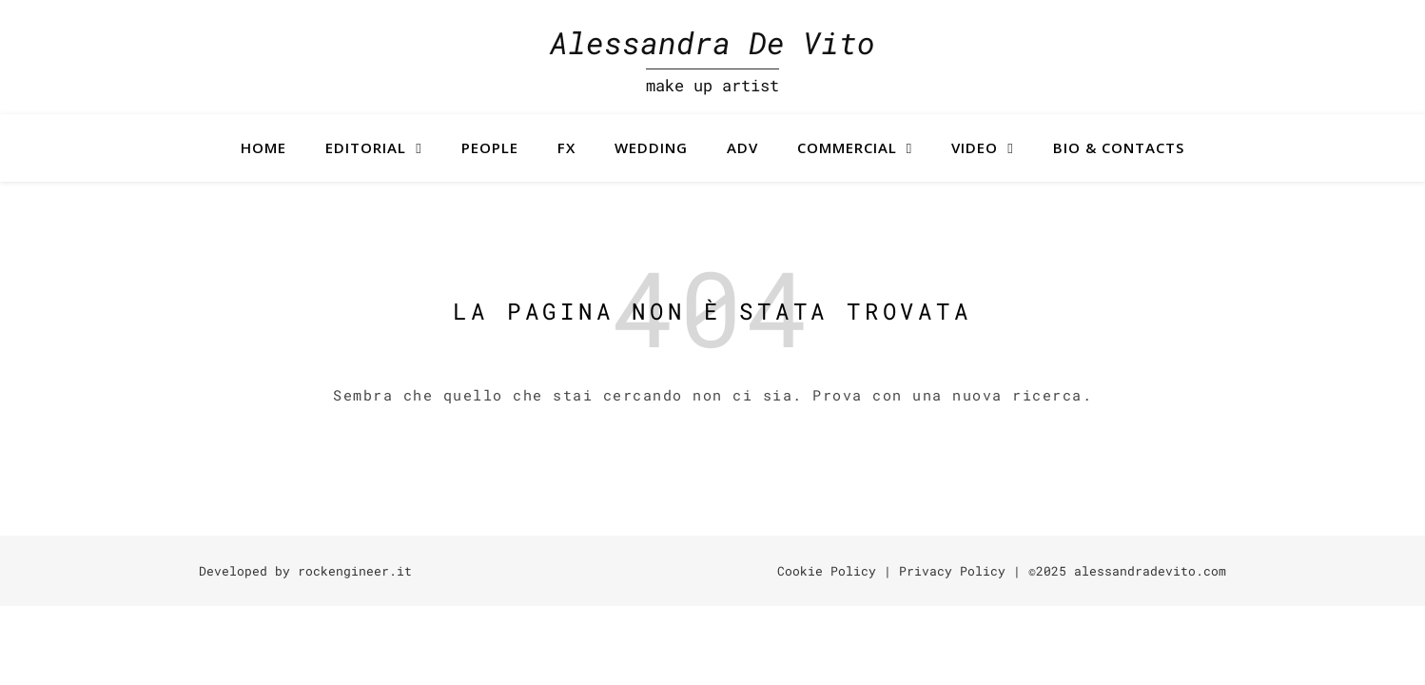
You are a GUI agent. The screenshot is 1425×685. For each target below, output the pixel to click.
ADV (742, 147)
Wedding (651, 147)
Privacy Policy (952, 570)
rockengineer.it (355, 570)
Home (263, 147)
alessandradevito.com (1150, 570)
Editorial (365, 147)
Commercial (847, 147)
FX (566, 147)
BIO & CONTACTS (1118, 147)
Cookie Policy (826, 570)
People (489, 147)
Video (974, 147)
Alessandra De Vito (712, 42)
